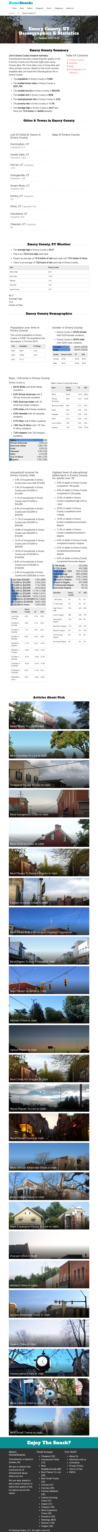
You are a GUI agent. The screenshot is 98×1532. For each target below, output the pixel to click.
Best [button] (22, 8)
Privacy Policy (76, 1465)
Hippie (44, 1504)
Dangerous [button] (59, 8)
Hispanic (45, 1507)
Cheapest (46, 1456)
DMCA (72, 1472)
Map (71, 66)
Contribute (74, 1462)
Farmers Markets (49, 1491)
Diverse (45, 1484)
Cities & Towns (76, 60)
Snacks (21, 3)
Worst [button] (49, 8)
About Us (70, 8)
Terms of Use (75, 1469)
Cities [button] (14, 8)
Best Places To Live (51, 1472)
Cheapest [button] (39, 8)
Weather (73, 63)
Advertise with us (77, 1459)
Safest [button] (29, 8)
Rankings (45, 1519)
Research (46, 1516)
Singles (44, 1526)
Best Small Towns (50, 1478)
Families (45, 1488)
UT (18, 13)
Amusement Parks (50, 1459)
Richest (45, 1523)
